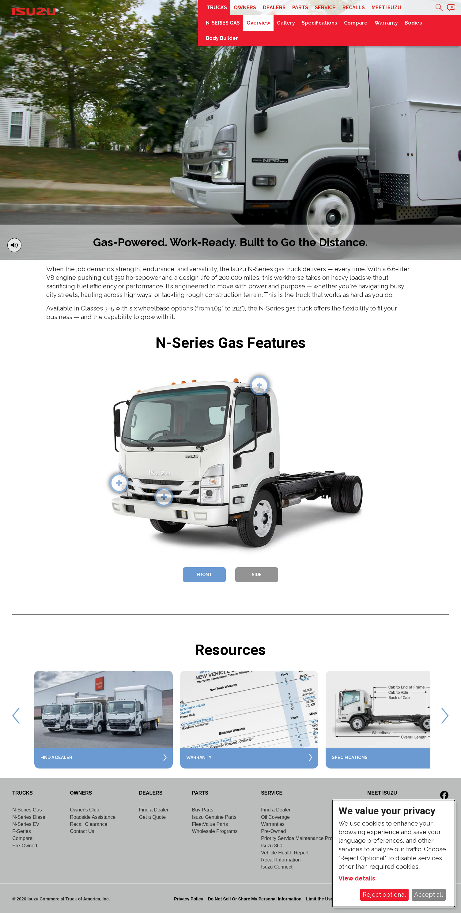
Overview (258, 23)
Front (204, 574)
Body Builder (222, 38)
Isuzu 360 (271, 845)
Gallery (286, 23)
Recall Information (280, 859)
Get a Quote (152, 817)
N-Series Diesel (29, 817)
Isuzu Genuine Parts (214, 817)
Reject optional (384, 894)
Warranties (273, 824)
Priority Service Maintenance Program (302, 838)
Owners (245, 7)
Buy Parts (202, 809)
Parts (300, 7)
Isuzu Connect (277, 866)
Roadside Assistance (92, 817)
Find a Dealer (153, 809)
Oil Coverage (275, 817)
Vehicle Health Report (284, 852)
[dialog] (393, 853)
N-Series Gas (27, 809)
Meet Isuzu (386, 7)
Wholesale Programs (215, 831)
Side (257, 574)
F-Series (21, 831)
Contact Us (82, 831)
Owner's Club (84, 809)
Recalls (353, 7)
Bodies (413, 23)
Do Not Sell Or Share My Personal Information (254, 898)
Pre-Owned (24, 845)
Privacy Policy (188, 898)
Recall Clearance (88, 824)
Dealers (274, 7)
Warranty (386, 23)
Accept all (428, 894)
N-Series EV (25, 824)
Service (325, 7)
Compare (356, 23)
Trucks (217, 7)
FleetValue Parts (210, 824)
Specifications (319, 23)
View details (356, 878)
